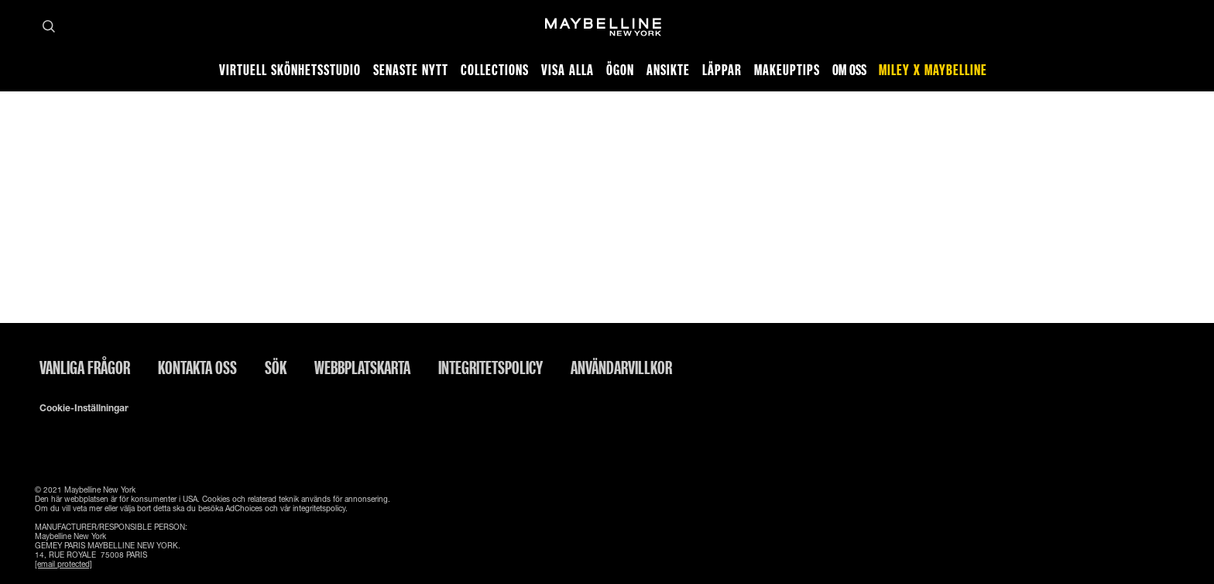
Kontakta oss (197, 367)
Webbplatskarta (362, 367)
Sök (275, 367)
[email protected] (63, 564)
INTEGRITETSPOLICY (490, 367)
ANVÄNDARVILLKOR (621, 367)
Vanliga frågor (84, 367)
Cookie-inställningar (84, 408)
